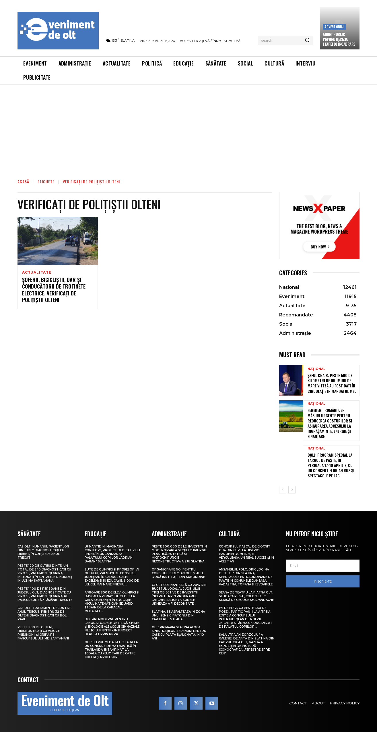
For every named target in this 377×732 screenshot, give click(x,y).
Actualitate (36, 272)
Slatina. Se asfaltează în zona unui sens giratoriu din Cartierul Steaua (178, 615)
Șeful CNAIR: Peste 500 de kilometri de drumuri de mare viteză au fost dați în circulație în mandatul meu (332, 383)
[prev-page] (282, 489)
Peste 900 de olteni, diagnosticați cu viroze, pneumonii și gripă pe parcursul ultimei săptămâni (43, 632)
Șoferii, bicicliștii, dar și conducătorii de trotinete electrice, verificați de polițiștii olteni (53, 290)
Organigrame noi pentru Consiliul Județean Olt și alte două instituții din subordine (178, 573)
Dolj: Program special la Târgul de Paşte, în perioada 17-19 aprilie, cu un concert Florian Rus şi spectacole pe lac (331, 465)
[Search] (307, 40)
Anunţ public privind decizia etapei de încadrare (339, 39)
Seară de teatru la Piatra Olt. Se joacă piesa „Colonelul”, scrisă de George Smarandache (246, 596)
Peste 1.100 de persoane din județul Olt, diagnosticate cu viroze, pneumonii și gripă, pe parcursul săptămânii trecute (45, 594)
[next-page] (292, 489)
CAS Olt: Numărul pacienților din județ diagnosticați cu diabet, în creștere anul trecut (43, 552)
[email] (322, 566)
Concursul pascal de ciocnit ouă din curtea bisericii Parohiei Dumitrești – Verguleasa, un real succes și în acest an (246, 554)
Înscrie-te (323, 581)
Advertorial (334, 26)
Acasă (23, 181)
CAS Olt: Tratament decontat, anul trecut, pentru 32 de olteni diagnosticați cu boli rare (44, 613)
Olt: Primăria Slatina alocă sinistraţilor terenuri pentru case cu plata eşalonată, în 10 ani (179, 632)
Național (316, 368)
